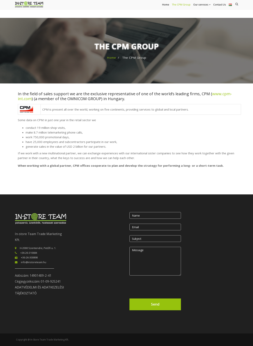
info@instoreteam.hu (33, 262)
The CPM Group (181, 9)
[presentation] (159, 286)
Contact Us (219, 9)
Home (165, 9)
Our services (202, 9)
